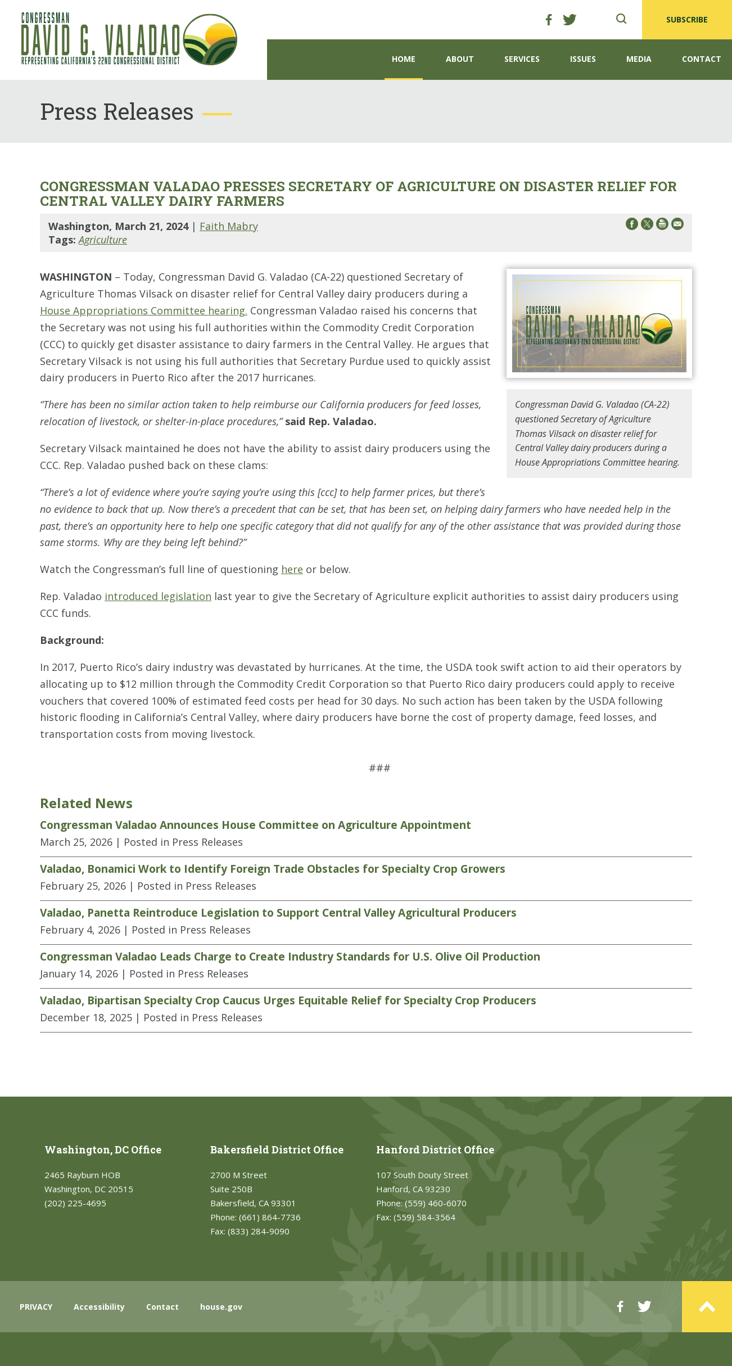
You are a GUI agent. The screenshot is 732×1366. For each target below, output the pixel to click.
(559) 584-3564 (424, 1217)
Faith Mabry (229, 226)
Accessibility (99, 1306)
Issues (583, 58)
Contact (701, 58)
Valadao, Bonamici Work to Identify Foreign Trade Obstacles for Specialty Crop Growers (272, 869)
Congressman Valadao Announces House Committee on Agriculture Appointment (255, 825)
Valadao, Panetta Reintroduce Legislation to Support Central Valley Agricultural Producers (278, 913)
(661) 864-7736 (270, 1217)
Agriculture (103, 239)
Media (639, 58)
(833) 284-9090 (259, 1231)
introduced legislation (158, 596)
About (460, 58)
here (292, 569)
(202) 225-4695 (75, 1203)
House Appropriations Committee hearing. (143, 310)
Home (403, 58)
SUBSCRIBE (687, 19)
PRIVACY (36, 1306)
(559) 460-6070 (436, 1203)
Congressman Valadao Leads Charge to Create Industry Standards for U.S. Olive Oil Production (290, 956)
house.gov (221, 1306)
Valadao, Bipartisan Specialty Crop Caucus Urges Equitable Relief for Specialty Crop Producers (288, 1000)
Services (522, 58)
